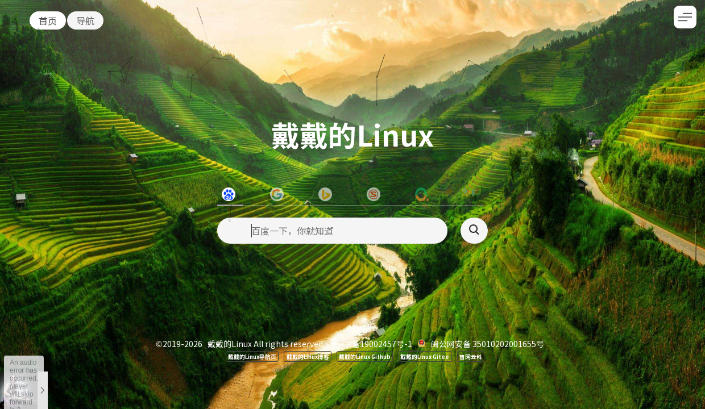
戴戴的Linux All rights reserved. (266, 343)
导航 (85, 20)
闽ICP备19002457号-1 (371, 343)
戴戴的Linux (352, 134)
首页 (48, 20)
